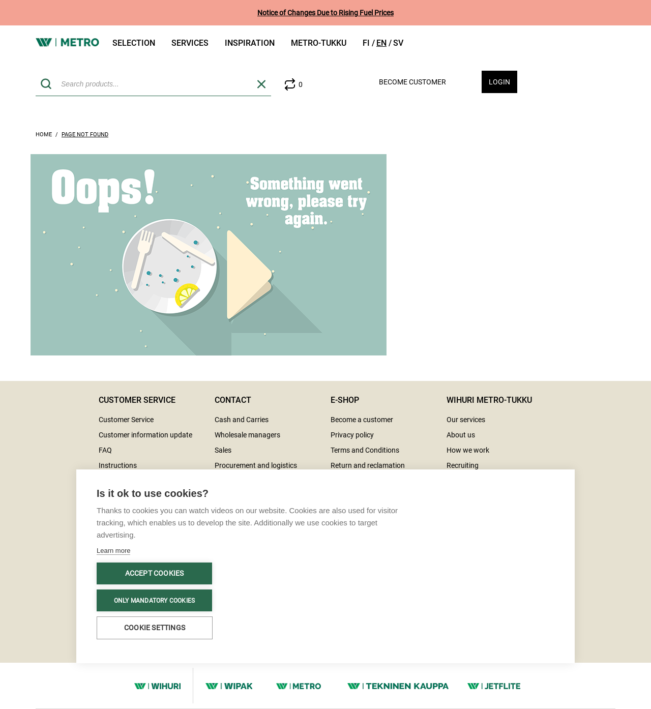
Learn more (113, 550)
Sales (223, 450)
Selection (133, 43)
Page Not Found (85, 134)
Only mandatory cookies (154, 600)
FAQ (105, 450)
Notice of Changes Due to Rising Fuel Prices (325, 13)
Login (499, 82)
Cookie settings (154, 628)
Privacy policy (352, 435)
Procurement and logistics (256, 465)
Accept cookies (154, 573)
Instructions (118, 465)
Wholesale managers (247, 435)
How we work (468, 450)
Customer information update (145, 435)
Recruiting (463, 465)
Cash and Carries (242, 420)
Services (190, 43)
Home (44, 134)
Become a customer (362, 420)
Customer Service (126, 420)
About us (461, 435)
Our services (466, 420)
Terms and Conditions (365, 450)
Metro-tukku (318, 43)
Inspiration (250, 43)
